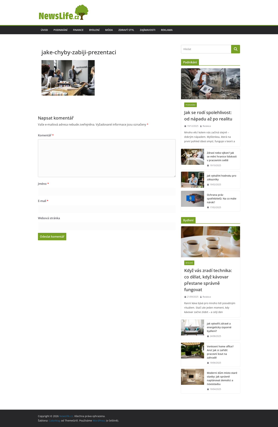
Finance (78, 30)
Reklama (167, 30)
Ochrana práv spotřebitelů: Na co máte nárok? (221, 198)
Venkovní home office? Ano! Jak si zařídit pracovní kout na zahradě (220, 352)
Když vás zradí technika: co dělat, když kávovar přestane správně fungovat (208, 279)
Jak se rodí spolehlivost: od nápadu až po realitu (208, 115)
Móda (109, 30)
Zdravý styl (126, 30)
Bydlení (94, 30)
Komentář (46, 135)
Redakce (207, 125)
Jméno (43, 184)
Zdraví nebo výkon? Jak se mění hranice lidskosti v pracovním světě (222, 156)
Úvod (44, 30)
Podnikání (60, 30)
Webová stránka (49, 218)
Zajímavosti (147, 30)
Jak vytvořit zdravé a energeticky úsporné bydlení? (219, 327)
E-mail (43, 201)
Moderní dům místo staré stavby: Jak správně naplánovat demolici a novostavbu (222, 378)
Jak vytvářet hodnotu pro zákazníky (221, 177)
